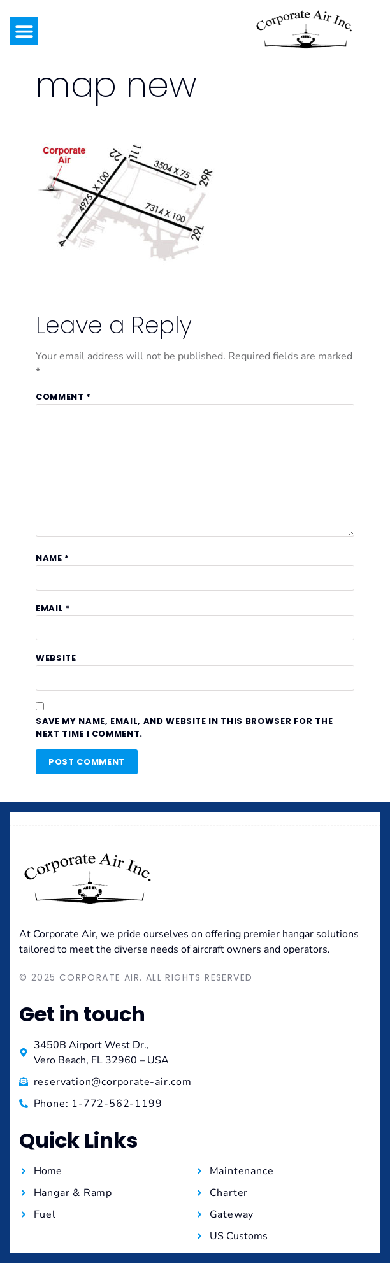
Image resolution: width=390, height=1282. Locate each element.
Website (56, 658)
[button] (24, 31)
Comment (63, 397)
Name (52, 558)
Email (53, 608)
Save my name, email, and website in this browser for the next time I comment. (184, 727)
